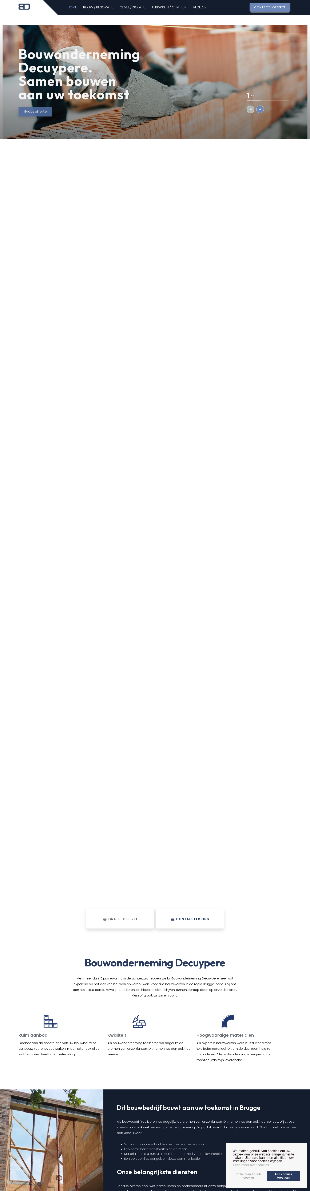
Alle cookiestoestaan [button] (283, 1175)
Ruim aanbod (33, 1035)
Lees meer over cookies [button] (251, 1165)
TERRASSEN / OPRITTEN (176, 7)
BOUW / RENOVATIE (106, 7)
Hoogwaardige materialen (225, 1035)
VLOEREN (207, 7)
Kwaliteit (116, 1035)
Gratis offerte (35, 117)
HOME (79, 7)
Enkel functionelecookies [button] (249, 1175)
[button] (250, 109)
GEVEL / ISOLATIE (140, 7)
